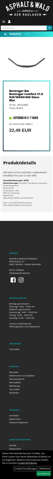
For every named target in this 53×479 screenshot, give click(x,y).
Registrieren (15, 419)
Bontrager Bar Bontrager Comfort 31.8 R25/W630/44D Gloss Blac (26, 95)
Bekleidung (14, 386)
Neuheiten (14, 392)
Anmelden (14, 415)
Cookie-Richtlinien (27, 463)
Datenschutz (15, 448)
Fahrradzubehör (17, 379)
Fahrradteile (15, 34)
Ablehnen (45, 468)
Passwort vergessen (18, 422)
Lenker (27, 34)
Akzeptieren (43, 473)
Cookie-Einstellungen (26, 468)
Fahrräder (14, 372)
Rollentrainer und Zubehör (22, 375)
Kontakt (12, 445)
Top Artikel (14, 349)
